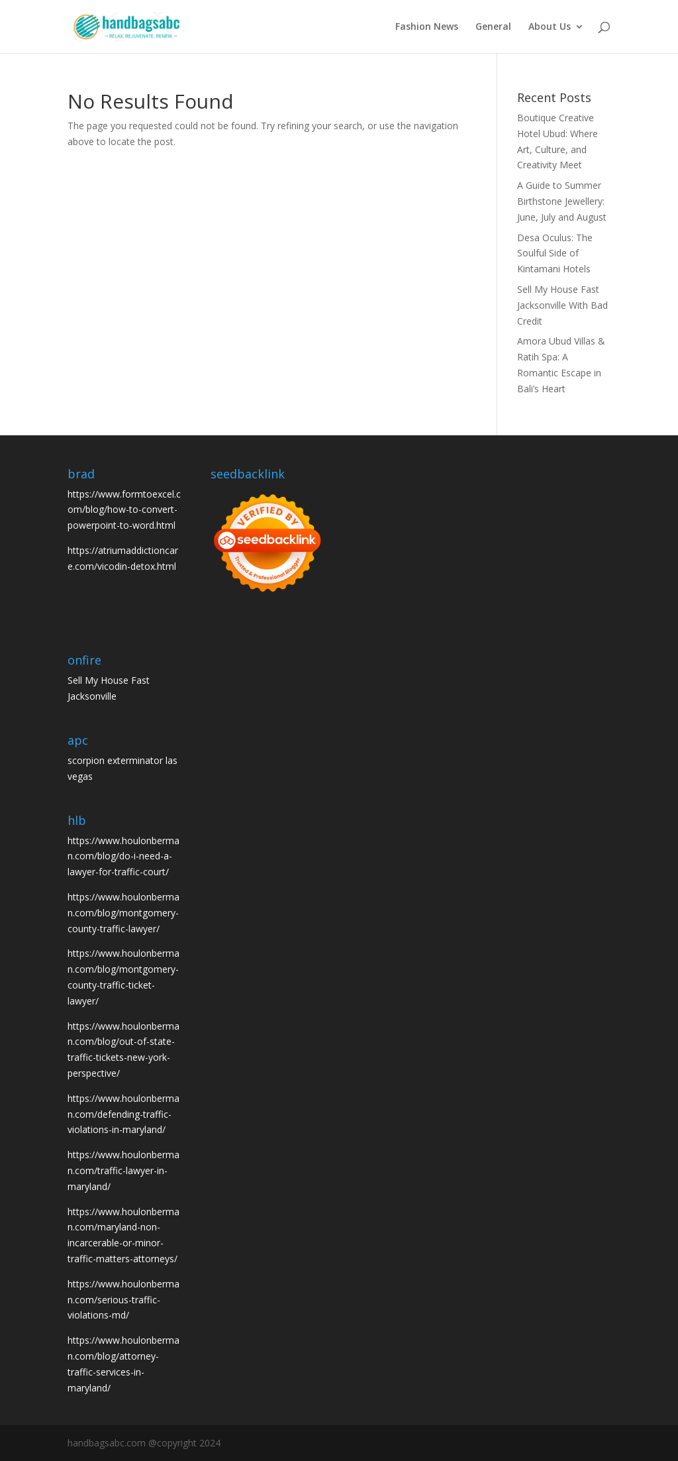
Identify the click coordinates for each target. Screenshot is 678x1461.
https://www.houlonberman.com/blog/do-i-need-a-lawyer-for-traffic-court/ (123, 856)
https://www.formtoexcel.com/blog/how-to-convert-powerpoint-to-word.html (124, 510)
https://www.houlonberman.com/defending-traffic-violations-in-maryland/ (123, 1114)
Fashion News (426, 27)
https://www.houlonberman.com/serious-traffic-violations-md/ (123, 1299)
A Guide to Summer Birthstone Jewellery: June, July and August (561, 201)
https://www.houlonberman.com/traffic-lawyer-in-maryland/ (123, 1170)
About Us (549, 27)
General (493, 27)
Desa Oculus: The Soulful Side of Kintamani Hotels (555, 253)
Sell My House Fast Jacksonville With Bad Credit (562, 305)
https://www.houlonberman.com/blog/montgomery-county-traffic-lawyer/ (123, 913)
